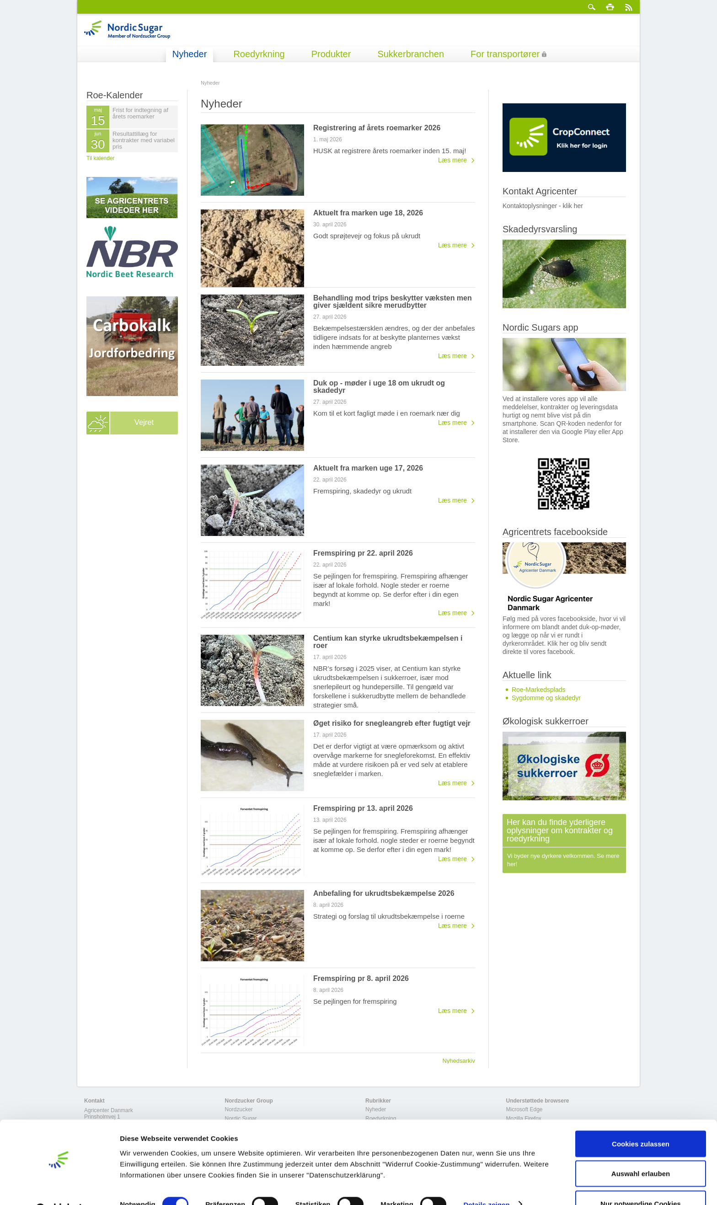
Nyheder (189, 54)
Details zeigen (486, 1181)
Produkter (331, 54)
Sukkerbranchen (410, 54)
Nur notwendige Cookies (640, 1180)
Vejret (144, 423)
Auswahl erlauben (640, 1151)
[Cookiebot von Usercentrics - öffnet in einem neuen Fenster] (59, 1187)
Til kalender (100, 158)
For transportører (505, 54)
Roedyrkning (258, 54)
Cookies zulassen (640, 1121)
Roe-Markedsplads (539, 689)
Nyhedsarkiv (458, 1060)
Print (610, 7)
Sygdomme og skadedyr (546, 698)
